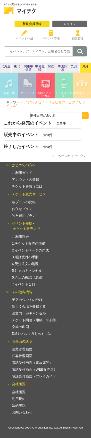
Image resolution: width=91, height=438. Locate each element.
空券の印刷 (20, 327)
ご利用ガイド (22, 173)
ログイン (70, 24)
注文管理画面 (22, 349)
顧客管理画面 (22, 356)
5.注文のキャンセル (27, 271)
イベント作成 (24, 36)
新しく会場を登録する (29, 306)
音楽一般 (9, 93)
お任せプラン (22, 209)
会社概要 (18, 392)
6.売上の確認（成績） (28, 277)
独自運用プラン (24, 216)
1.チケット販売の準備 (28, 243)
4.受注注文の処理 (25, 264)
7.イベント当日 (23, 284)
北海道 (5, 66)
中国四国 (62, 67)
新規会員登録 (32, 24)
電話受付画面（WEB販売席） (34, 369)
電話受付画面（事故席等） (32, 363)
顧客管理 (77, 36)
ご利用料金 (20, 237)
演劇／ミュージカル (45, 94)
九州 (74, 66)
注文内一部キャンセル (29, 313)
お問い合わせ (22, 412)
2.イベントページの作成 (30, 250)
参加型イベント (82, 94)
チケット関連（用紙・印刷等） (35, 320)
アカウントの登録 (25, 179)
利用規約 (18, 399)
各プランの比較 (24, 202)
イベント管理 (51, 36)
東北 (17, 66)
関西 (51, 66)
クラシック (27, 93)
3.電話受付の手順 (25, 257)
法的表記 (18, 405)
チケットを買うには (27, 186)
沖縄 (85, 66)
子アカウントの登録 (27, 300)
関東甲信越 (28, 67)
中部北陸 (40, 67)
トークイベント (64, 94)
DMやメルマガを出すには (31, 334)
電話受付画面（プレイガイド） (35, 376)
